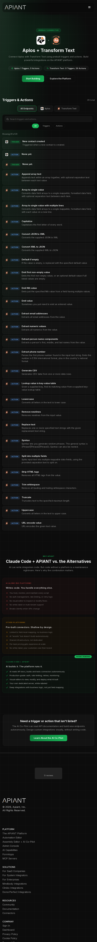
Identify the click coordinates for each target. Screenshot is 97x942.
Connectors (8, 901)
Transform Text (66, 108)
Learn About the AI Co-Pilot (48, 738)
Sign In (6, 914)
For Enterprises (10, 868)
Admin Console (10, 834)
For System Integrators (15, 863)
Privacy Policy (10, 922)
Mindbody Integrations (14, 872)
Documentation (10, 897)
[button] (89, 7)
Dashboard (8, 918)
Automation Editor (12, 826)
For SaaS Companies (13, 859)
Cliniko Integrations (12, 876)
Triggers (46, 126)
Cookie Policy (9, 927)
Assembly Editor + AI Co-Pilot (18, 830)
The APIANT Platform (14, 822)
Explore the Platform (60, 78)
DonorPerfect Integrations (16, 880)
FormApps (8, 843)
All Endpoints (27, 108)
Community (8, 893)
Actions (59, 126)
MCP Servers (9, 847)
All (35, 126)
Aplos (45, 108)
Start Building (33, 78)
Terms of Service (11, 931)
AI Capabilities (10, 838)
